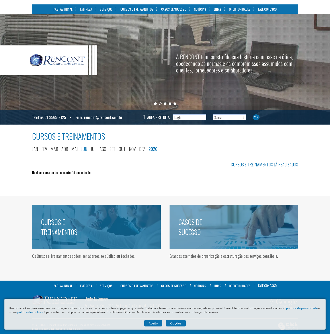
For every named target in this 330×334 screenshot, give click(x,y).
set (112, 149)
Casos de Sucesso (173, 9)
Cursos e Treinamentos (136, 9)
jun (84, 149)
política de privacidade (302, 308)
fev (44, 149)
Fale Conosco (267, 9)
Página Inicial (62, 9)
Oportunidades (239, 9)
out (122, 149)
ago (103, 149)
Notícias (200, 9)
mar (54, 149)
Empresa (86, 9)
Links (217, 9)
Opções (175, 323)
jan (35, 149)
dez (142, 149)
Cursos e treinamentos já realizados (264, 164)
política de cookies (30, 312)
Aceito (153, 323)
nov (132, 149)
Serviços (106, 9)
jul (93, 149)
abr (64, 149)
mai (74, 149)
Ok (256, 117)
